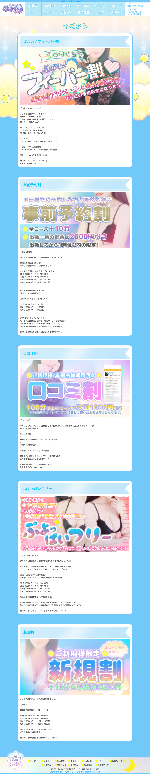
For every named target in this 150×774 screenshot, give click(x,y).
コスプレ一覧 (116, 761)
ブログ (100, 12)
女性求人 (66, 12)
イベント (100, 6)
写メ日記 (83, 12)
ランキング (50, 12)
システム (83, 6)
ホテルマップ (116, 12)
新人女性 (49, 6)
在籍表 (33, 6)
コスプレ (116, 6)
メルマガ (33, 12)
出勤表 (66, 6)
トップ (33, 761)
